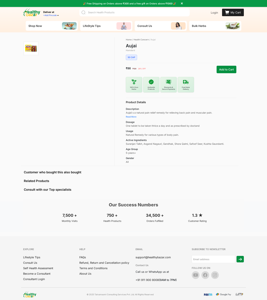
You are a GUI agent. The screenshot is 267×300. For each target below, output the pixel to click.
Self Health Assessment (38, 262)
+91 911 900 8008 (147, 274)
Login (214, 7)
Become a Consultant (36, 268)
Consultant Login (34, 273)
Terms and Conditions (93, 262)
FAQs (82, 251)
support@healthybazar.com (153, 251)
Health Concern (141, 34)
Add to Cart (226, 64)
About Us (85, 268)
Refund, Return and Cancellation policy (104, 257)
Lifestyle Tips (31, 251)
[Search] (134, 7)
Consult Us (30, 257)
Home (129, 34)
